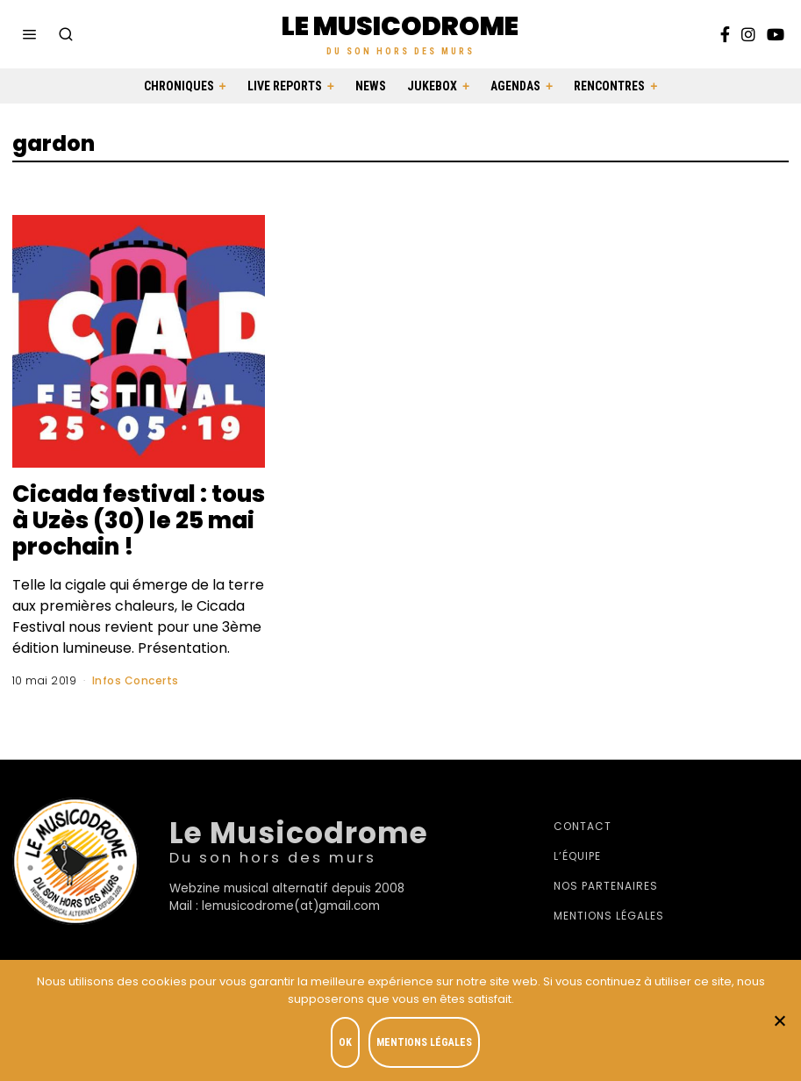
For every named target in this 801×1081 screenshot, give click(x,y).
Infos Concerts (135, 680)
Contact (582, 826)
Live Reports (284, 86)
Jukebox (432, 86)
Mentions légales (609, 915)
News (370, 86)
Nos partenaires (606, 885)
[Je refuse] (779, 1020)
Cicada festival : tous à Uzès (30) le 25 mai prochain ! (138, 520)
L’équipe (577, 855)
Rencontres (609, 86)
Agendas (515, 86)
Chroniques (179, 86)
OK (345, 1042)
